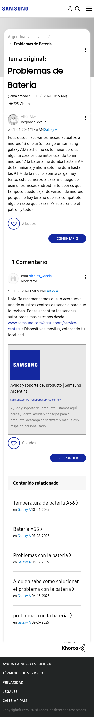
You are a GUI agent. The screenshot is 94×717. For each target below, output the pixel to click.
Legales (10, 692)
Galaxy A (50, 130)
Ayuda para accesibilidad (27, 664)
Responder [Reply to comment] (68, 458)
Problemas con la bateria (40, 555)
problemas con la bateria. (41, 616)
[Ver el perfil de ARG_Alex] (28, 117)
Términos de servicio (23, 673)
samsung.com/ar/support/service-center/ (35, 399)
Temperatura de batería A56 (44, 503)
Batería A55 (26, 529)
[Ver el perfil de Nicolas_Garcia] (40, 276)
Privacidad (13, 682)
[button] (77, 118)
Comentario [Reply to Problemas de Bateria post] (67, 238)
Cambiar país (15, 701)
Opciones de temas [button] (77, 50)
